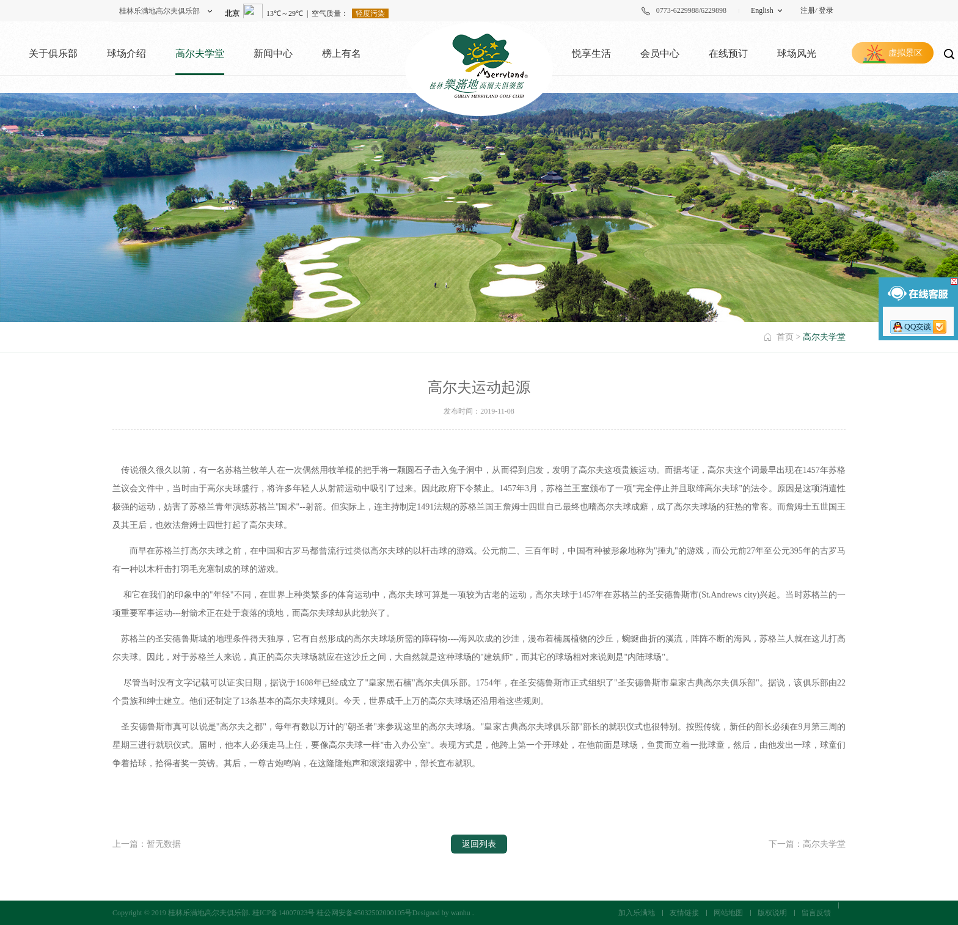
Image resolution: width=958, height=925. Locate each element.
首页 (785, 337)
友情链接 (684, 913)
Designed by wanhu (441, 913)
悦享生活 (591, 53)
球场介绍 (126, 53)
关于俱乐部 (53, 53)
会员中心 (659, 53)
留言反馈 (816, 913)
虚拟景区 (905, 52)
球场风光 (796, 53)
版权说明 (772, 913)
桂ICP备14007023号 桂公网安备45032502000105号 (332, 913)
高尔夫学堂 (199, 53)
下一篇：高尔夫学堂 (807, 844)
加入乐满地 (636, 913)
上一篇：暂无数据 (146, 844)
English (762, 10)
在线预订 (728, 53)
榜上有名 (341, 53)
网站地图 (728, 913)
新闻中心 (273, 53)
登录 (826, 10)
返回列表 (479, 844)
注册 (807, 10)
